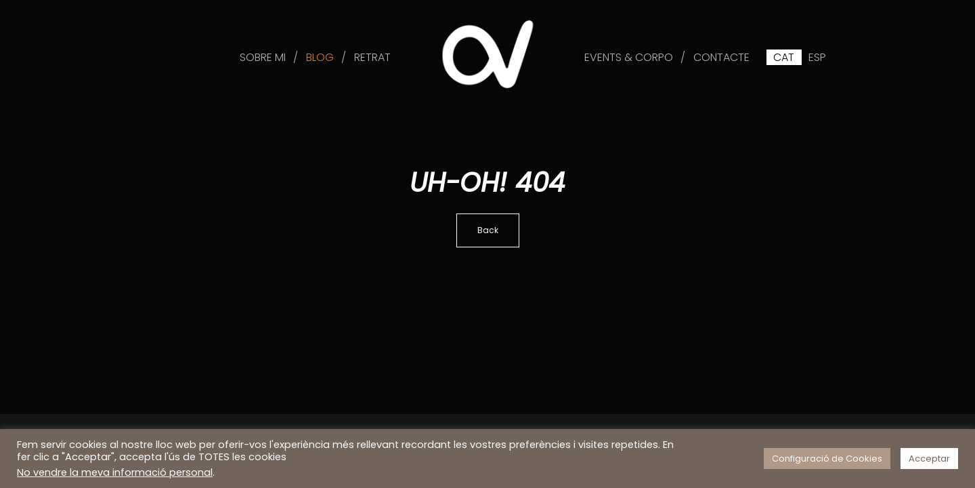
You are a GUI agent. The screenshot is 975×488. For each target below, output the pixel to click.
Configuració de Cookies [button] (827, 458)
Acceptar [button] (929, 458)
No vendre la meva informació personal (115, 472)
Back (487, 230)
